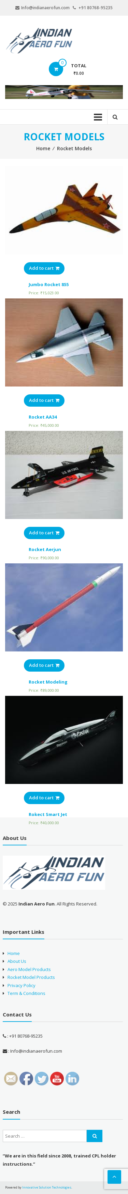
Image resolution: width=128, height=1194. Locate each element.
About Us (17, 961)
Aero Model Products (29, 969)
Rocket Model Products (31, 977)
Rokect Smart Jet (48, 814)
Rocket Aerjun (45, 549)
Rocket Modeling (48, 682)
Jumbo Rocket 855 (49, 284)
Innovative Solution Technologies (46, 1187)
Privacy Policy (21, 985)
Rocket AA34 (43, 417)
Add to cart (44, 268)
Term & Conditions (26, 993)
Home (43, 148)
